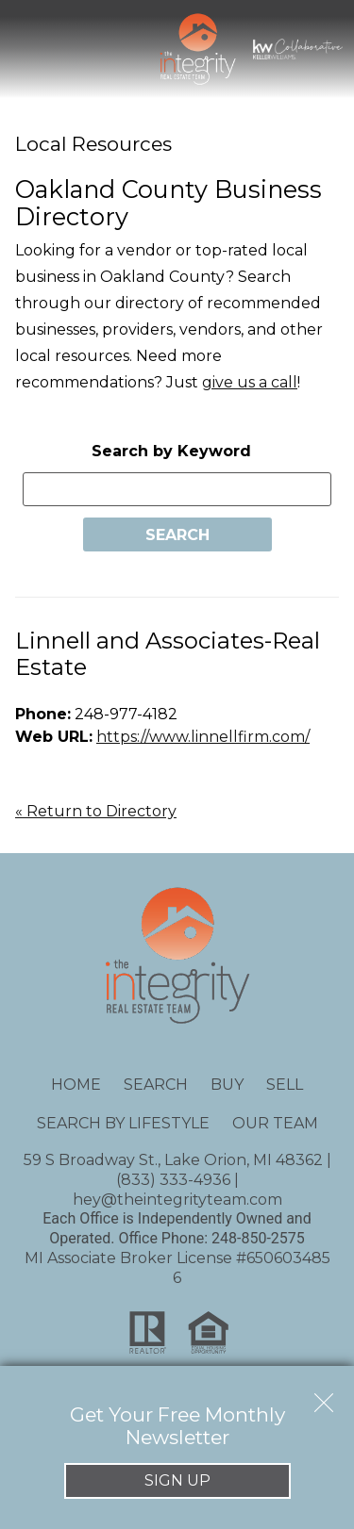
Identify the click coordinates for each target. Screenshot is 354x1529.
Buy (227, 1084)
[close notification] (324, 1396)
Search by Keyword (171, 451)
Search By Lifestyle (123, 1123)
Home (76, 1084)
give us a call (249, 382)
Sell (284, 1084)
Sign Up (177, 1480)
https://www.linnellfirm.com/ (203, 737)
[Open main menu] (34, 49)
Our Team (275, 1123)
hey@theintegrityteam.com (177, 1199)
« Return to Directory (96, 811)
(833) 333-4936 (173, 1180)
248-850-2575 (258, 1238)
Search (156, 1084)
